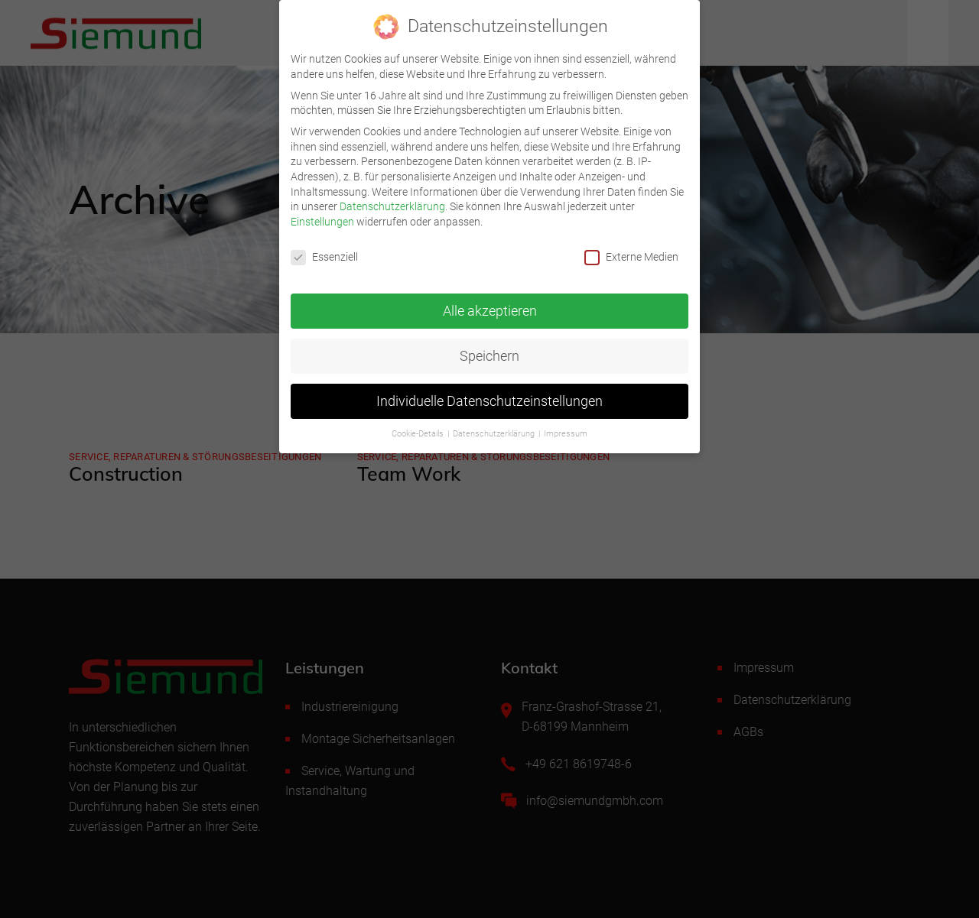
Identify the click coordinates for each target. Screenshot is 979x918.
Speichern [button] (489, 348)
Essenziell (324, 249)
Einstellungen (322, 214)
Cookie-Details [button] (419, 427)
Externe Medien (631, 249)
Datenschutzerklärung (392, 199)
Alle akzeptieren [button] (490, 303)
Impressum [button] (565, 427)
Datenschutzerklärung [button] (495, 427)
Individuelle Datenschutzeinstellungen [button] (489, 393)
